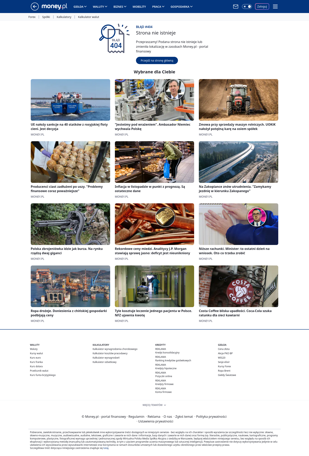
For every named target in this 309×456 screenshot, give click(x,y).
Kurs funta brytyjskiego (43, 375)
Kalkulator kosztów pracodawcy (110, 353)
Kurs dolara (36, 366)
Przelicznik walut (39, 370)
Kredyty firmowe (164, 384)
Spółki (46, 17)
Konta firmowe (163, 392)
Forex (31, 17)
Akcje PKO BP (225, 353)
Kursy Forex (224, 366)
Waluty (98, 6)
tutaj (105, 448)
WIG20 (221, 357)
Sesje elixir (224, 362)
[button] (275, 6)
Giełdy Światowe (227, 375)
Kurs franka (36, 362)
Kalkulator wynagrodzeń (106, 357)
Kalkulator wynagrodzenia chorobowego (115, 349)
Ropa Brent (224, 370)
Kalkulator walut (88, 17)
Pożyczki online (163, 376)
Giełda (78, 6)
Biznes (118, 6)
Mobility (139, 6)
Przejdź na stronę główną (157, 60)
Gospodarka (180, 6)
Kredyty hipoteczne (166, 368)
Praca (156, 6)
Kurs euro (35, 357)
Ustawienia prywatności (155, 421)
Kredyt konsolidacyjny (167, 352)
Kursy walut (36, 353)
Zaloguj (262, 6)
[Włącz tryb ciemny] (247, 6)
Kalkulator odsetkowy (104, 362)
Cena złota (224, 349)
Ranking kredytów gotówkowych (173, 360)
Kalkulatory (64, 17)
